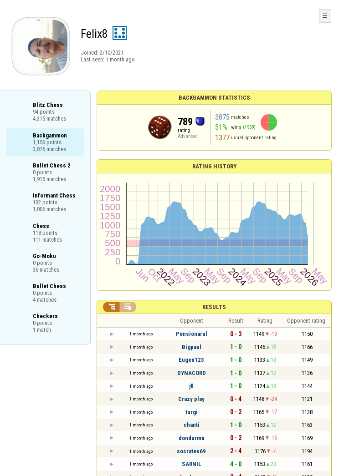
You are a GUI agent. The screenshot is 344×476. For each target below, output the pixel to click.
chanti (192, 424)
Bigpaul (191, 347)
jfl (191, 386)
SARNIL (191, 464)
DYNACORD (191, 373)
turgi (191, 412)
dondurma (191, 438)
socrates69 (191, 451)
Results (214, 307)
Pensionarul (191, 333)
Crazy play (191, 398)
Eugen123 (191, 359)
